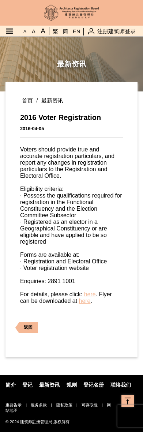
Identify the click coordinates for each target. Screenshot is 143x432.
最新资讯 (52, 100)
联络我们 (120, 385)
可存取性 (90, 405)
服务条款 (39, 405)
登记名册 (93, 385)
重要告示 (13, 405)
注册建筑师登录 (116, 31)
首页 (27, 100)
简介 (10, 385)
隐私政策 (64, 405)
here (90, 294)
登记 (27, 385)
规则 (72, 385)
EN (76, 31)
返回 (24, 327)
